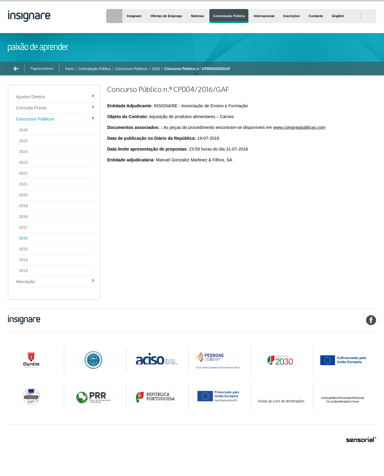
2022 (23, 173)
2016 (156, 69)
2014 (23, 260)
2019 (23, 205)
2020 (23, 195)
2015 (23, 249)
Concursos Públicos (131, 69)
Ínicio (69, 69)
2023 (23, 162)
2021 (23, 184)
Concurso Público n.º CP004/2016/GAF (197, 69)
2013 (23, 270)
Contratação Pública (94, 69)
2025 (23, 141)
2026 (23, 130)
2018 (23, 216)
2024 (23, 151)
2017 (23, 227)
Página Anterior (42, 68)
